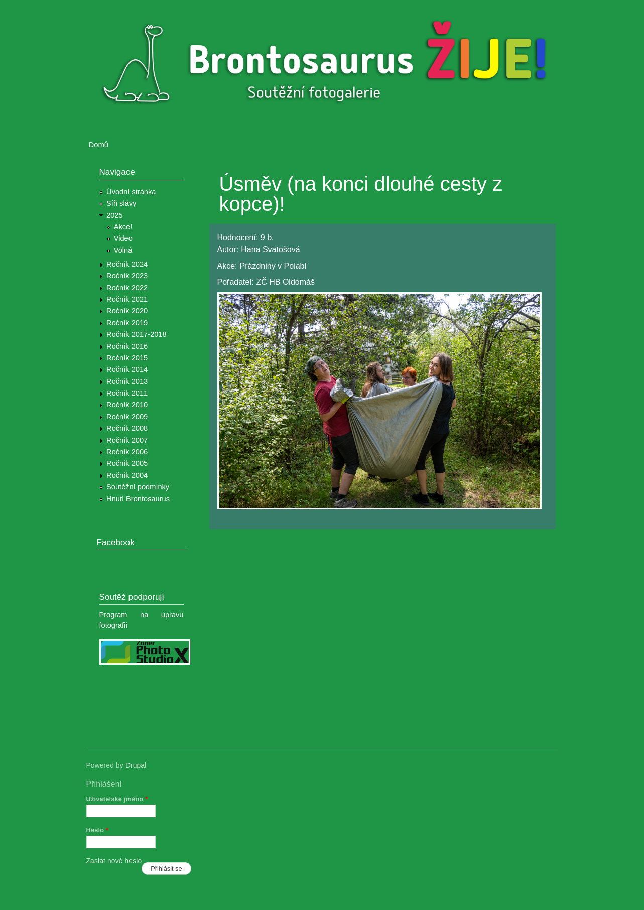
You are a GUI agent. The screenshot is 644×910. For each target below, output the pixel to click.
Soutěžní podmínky (137, 487)
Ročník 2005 (127, 463)
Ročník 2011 (127, 393)
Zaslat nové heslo (114, 861)
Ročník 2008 (127, 428)
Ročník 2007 (127, 440)
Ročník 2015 (127, 358)
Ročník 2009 (127, 417)
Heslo (97, 830)
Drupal (136, 765)
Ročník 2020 (127, 311)
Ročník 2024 (127, 264)
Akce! (123, 227)
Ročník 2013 (127, 381)
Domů (99, 145)
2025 (114, 215)
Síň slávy (121, 203)
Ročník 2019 (127, 323)
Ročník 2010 (127, 405)
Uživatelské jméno (117, 799)
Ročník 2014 (127, 369)
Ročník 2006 (127, 452)
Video (123, 238)
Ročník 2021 (127, 299)
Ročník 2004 (127, 475)
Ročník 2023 (127, 276)
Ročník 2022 (127, 288)
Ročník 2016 (127, 346)
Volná (123, 250)
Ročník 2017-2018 (136, 334)
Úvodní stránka (131, 192)
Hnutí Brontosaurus (138, 499)
